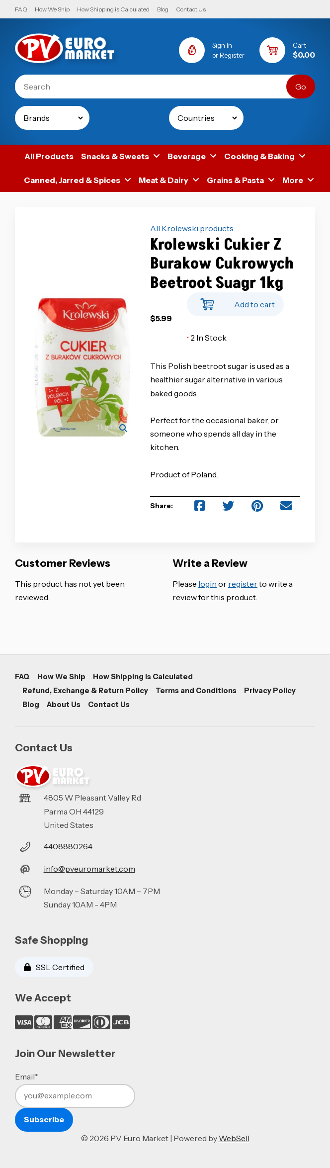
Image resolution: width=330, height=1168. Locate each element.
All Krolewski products (192, 228)
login (207, 584)
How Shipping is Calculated (113, 9)
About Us (64, 704)
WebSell (234, 1138)
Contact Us (191, 9)
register (242, 584)
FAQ (21, 9)
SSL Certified (54, 967)
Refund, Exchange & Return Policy (85, 690)
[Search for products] (158, 86)
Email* (26, 1076)
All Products (49, 156)
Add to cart (235, 301)
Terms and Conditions (196, 690)
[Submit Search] (300, 86)
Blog (162, 9)
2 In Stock (207, 338)
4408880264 (68, 846)
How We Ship (52, 9)
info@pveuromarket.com (89, 869)
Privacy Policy (270, 690)
